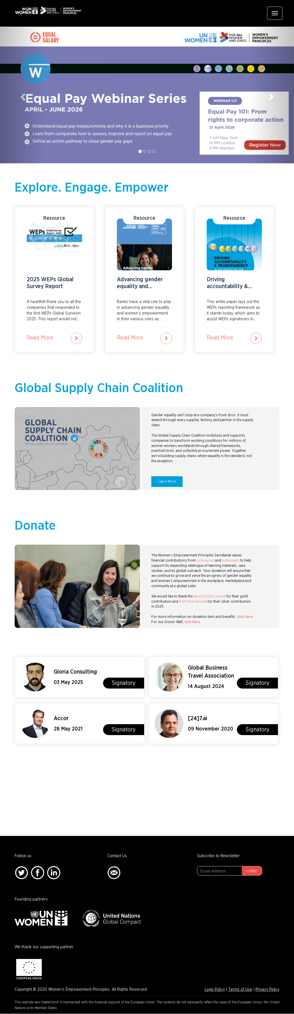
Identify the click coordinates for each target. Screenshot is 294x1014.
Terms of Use (240, 990)
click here (245, 617)
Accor (61, 718)
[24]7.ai (197, 718)
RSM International (193, 602)
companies (205, 560)
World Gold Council (209, 596)
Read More (40, 338)
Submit (252, 871)
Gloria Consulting (75, 672)
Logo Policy (215, 990)
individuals (230, 560)
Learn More (167, 481)
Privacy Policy (267, 990)
